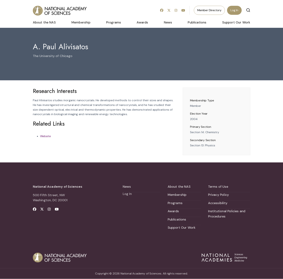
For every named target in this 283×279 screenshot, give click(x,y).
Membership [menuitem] (80, 22)
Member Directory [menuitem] (209, 10)
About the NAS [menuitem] (44, 22)
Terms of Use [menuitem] (218, 186)
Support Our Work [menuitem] (236, 22)
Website (45, 136)
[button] (248, 10)
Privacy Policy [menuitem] (218, 195)
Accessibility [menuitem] (217, 203)
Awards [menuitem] (142, 22)
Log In (234, 10)
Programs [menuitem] (113, 22)
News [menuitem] (168, 22)
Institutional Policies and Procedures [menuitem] (226, 214)
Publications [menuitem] (197, 22)
